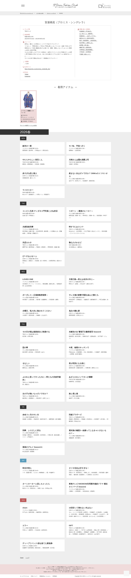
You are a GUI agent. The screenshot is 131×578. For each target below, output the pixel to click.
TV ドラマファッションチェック (65, 6)
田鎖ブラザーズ (75, 415)
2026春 (25, 132)
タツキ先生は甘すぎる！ (79, 468)
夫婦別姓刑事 (27, 227)
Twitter (26, 74)
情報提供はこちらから (45, 576)
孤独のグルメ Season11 (32, 447)
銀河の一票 (27, 146)
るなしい (26, 363)
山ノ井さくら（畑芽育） (86, 33)
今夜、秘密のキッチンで (79, 348)
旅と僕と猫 (73, 394)
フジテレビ (25, 148)
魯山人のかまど (75, 243)
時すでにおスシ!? (76, 227)
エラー (25, 525)
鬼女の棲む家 (74, 311)
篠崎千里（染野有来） (85, 47)
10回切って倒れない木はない (81, 508)
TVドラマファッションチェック (26, 13)
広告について (34, 576)
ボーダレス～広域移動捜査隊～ (35, 295)
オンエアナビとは (24, 576)
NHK (23, 192)
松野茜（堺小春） (84, 45)
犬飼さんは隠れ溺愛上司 (79, 160)
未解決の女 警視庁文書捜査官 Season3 (85, 332)
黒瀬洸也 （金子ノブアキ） (87, 36)
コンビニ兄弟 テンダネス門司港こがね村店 (40, 211)
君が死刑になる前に (77, 363)
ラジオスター (27, 190)
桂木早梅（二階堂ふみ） (86, 42)
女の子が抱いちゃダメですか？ (35, 394)
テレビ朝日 (72, 213)
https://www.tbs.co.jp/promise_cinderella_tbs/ (37, 69)
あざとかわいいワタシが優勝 (81, 377)
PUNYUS (25, 115)
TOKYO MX (25, 162)
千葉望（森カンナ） (85, 54)
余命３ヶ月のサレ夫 (30, 415)
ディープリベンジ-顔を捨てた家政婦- (37, 543)
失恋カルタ (27, 243)
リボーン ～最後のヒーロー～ (81, 211)
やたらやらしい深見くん (32, 160)
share (24, 508)
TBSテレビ (72, 229)
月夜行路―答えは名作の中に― (81, 279)
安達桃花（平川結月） (85, 31)
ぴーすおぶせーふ (29, 256)
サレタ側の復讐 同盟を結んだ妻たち (84, 295)
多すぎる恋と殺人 (29, 173)
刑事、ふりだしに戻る (31, 430)
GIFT (71, 525)
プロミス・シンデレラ (51, 13)
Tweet (21, 557)
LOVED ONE (27, 279)
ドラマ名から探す (40, 13)
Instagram (27, 76)
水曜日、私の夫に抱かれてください (37, 311)
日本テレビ (25, 176)
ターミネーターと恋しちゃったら (36, 484)
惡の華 (25, 348)
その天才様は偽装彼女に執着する (36, 332)
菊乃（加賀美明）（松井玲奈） (88, 40)
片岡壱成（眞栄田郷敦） (86, 49)
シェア (27, 557)
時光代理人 (27, 468)
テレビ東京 (72, 178)
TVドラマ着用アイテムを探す (28, 125)
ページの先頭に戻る (126, 573)
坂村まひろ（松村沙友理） (87, 38)
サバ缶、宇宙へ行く (77, 146)
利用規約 (55, 576)
